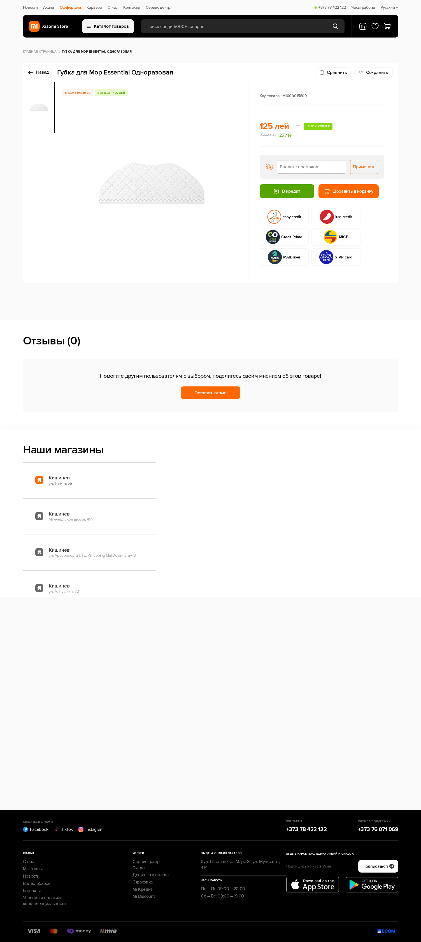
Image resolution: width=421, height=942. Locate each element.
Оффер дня (70, 8)
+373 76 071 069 (378, 829)
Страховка (142, 882)
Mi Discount (143, 896)
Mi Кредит (142, 889)
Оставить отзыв (210, 393)
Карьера (94, 8)
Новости (30, 8)
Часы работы (363, 8)
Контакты (131, 8)
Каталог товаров (108, 26)
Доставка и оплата (150, 875)
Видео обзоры (37, 883)
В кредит (286, 191)
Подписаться (378, 866)
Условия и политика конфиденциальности (44, 900)
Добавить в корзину (348, 191)
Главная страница (40, 51)
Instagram (91, 829)
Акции (48, 8)
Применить (364, 167)
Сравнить (333, 72)
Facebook (35, 829)
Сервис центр (158, 8)
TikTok (63, 829)
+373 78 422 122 (332, 8)
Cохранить (373, 72)
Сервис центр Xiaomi (146, 864)
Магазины (33, 869)
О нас (113, 8)
